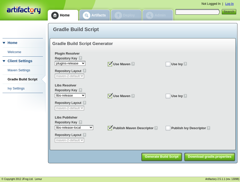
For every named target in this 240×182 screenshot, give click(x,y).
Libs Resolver (65, 85)
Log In (229, 4)
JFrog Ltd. (27, 179)
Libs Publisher (66, 117)
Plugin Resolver (67, 53)
